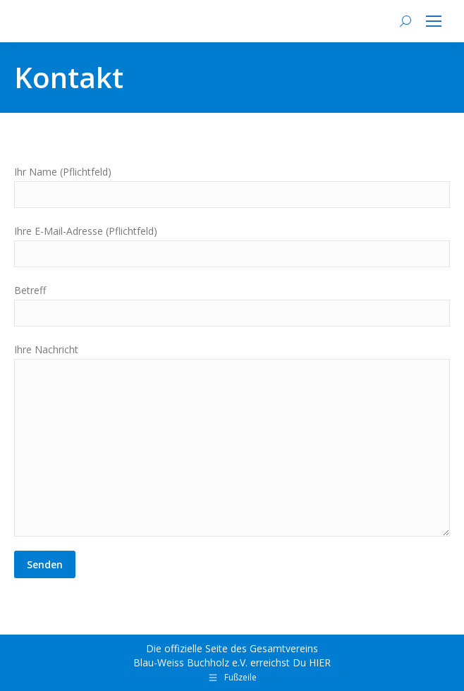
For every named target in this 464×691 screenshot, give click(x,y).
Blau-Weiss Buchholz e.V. (190, 662)
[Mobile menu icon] (433, 21)
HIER (320, 662)
